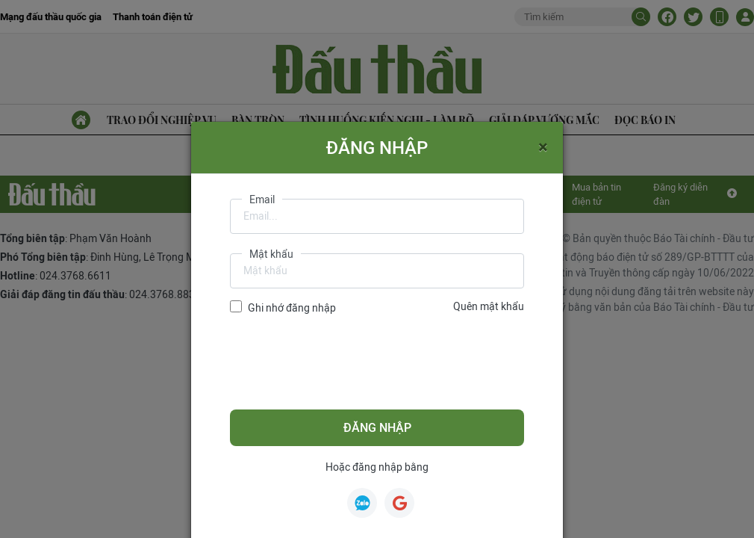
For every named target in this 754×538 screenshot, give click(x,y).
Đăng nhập (377, 428)
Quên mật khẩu (488, 306)
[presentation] (343, 362)
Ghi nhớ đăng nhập (292, 308)
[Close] (543, 146)
